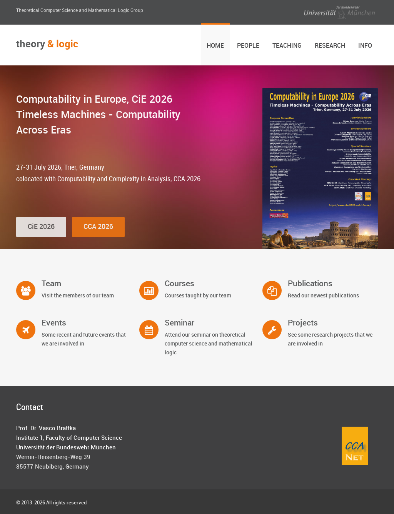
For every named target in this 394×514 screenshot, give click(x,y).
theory (47, 44)
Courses (179, 284)
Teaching (287, 46)
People (248, 46)
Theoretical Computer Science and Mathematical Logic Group (79, 10)
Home (215, 46)
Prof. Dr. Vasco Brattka (46, 429)
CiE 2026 (41, 237)
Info (365, 46)
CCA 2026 (98, 237)
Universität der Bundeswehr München (66, 448)
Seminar (179, 323)
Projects (303, 323)
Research (330, 46)
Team (51, 284)
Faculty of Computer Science (84, 438)
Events (54, 323)
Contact (29, 407)
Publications (310, 284)
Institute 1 (29, 438)
